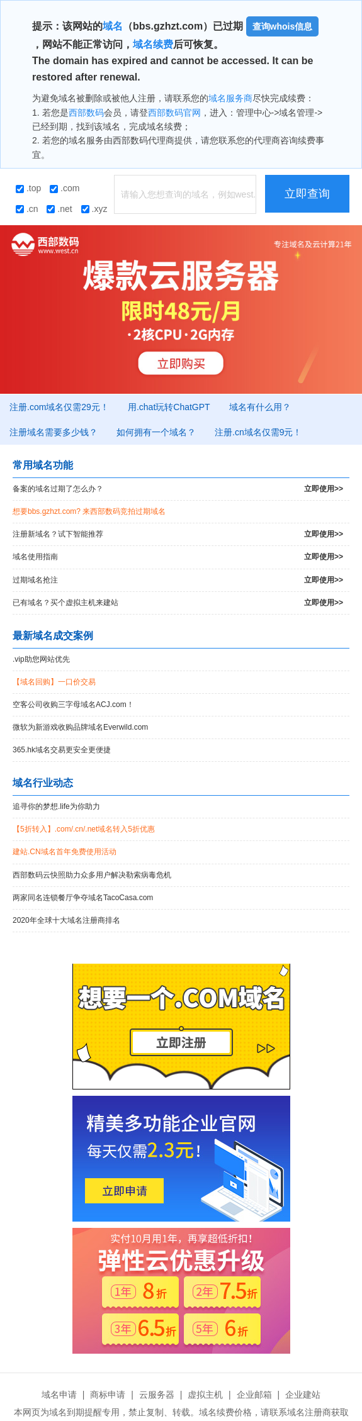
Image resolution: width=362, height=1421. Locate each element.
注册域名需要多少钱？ (53, 432)
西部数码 (86, 113)
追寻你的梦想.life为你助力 (56, 806)
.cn (27, 209)
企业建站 (302, 1395)
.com (64, 188)
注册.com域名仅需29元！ (59, 407)
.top (28, 188)
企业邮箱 (254, 1395)
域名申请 (59, 1395)
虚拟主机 (205, 1395)
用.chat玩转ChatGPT (169, 407)
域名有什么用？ (260, 407)
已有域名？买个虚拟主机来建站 (178, 603)
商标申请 (107, 1395)
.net (59, 209)
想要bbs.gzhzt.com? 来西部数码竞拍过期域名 (89, 511)
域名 (113, 26)
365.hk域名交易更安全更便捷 (62, 749)
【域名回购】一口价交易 (54, 681)
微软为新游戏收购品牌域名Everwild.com (80, 727)
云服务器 (156, 1395)
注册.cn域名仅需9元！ (258, 432)
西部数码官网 (174, 113)
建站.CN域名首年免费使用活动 (64, 851)
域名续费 (153, 44)
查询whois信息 (282, 26)
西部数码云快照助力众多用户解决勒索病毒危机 (92, 875)
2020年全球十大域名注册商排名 (66, 920)
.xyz (94, 209)
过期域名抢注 (178, 580)
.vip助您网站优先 (41, 659)
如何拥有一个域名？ (156, 432)
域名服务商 (230, 98)
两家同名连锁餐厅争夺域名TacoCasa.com (83, 897)
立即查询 (307, 193)
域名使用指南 (178, 557)
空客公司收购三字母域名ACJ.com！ (73, 704)
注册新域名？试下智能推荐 (178, 534)
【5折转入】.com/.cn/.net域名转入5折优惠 (84, 829)
